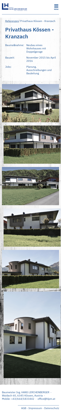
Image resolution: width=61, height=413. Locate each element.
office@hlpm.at (46, 398)
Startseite (26, 7)
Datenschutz (51, 408)
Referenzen (12, 21)
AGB (23, 408)
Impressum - (36, 408)
